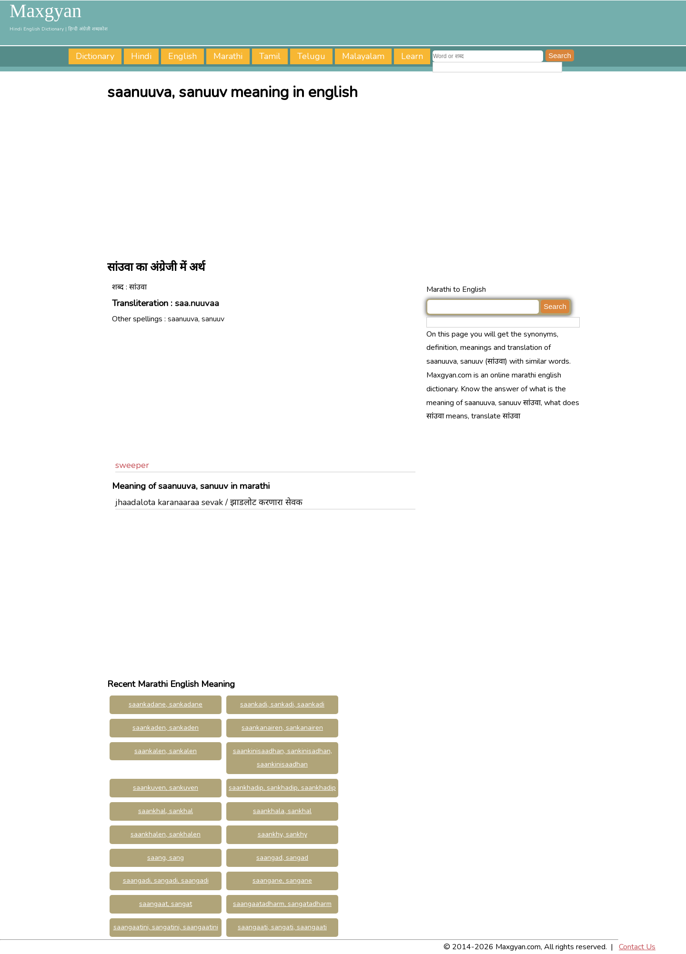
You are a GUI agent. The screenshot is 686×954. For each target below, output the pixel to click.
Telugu (311, 56)
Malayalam (363, 56)
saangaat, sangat (165, 903)
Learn (412, 56)
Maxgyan (45, 10)
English (182, 56)
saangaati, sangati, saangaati (282, 927)
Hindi (141, 56)
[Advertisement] (345, 177)
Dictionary (95, 56)
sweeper (132, 465)
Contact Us (637, 947)
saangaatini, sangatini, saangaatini (165, 927)
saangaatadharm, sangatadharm (282, 903)
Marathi (227, 56)
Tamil (270, 56)
